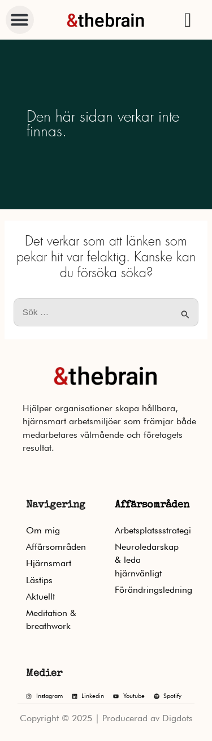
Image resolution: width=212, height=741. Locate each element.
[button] (20, 20)
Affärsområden (152, 505)
